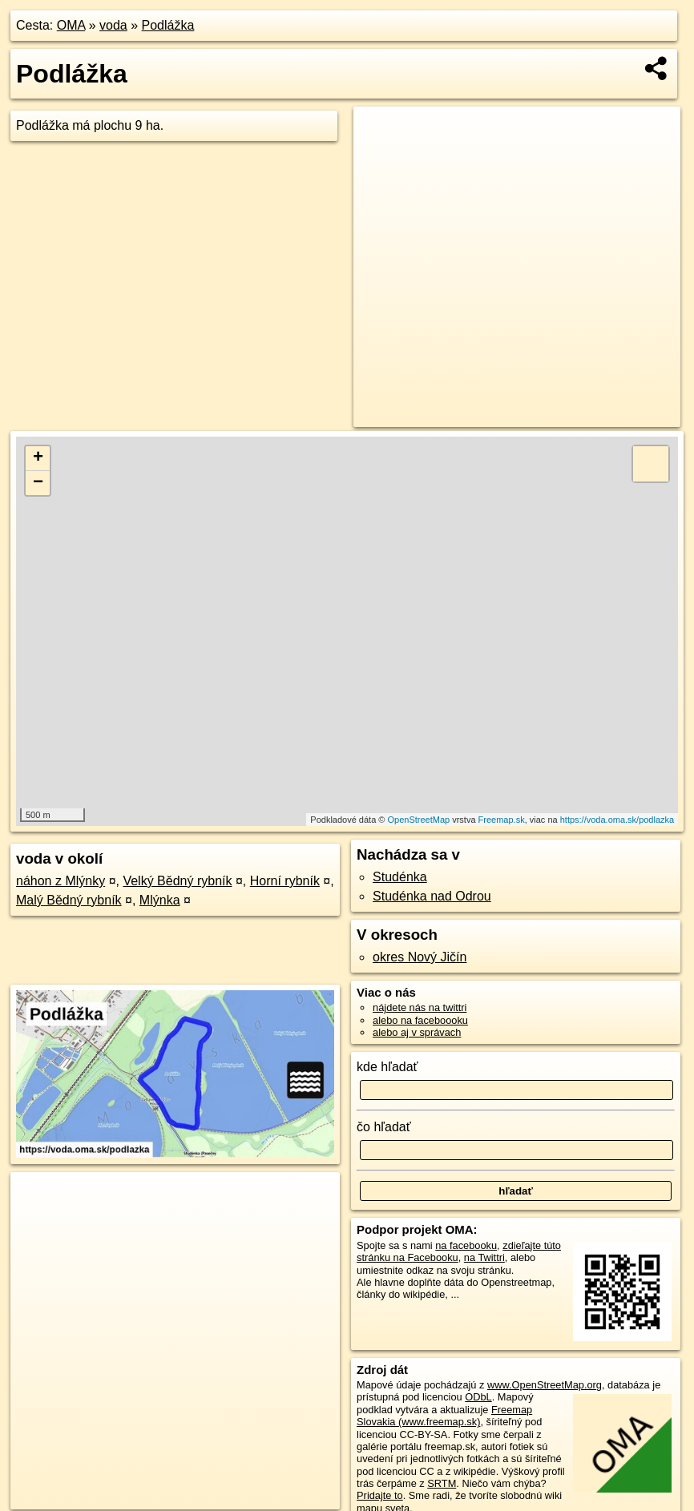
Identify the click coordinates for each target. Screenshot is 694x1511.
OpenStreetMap (418, 819)
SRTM (441, 1483)
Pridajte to (380, 1495)
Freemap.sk (501, 819)
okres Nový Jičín (419, 957)
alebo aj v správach (417, 1032)
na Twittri (484, 1257)
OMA (71, 25)
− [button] (38, 483)
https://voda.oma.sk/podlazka (617, 819)
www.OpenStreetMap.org (544, 1385)
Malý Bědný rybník (69, 900)
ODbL (478, 1397)
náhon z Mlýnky (60, 881)
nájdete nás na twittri (419, 1007)
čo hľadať (384, 1127)
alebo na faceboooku (420, 1020)
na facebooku (466, 1245)
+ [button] (38, 458)
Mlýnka (159, 900)
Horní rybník (285, 881)
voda (113, 25)
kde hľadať (387, 1067)
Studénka (400, 877)
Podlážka (168, 25)
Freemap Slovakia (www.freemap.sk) (444, 1416)
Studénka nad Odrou (432, 896)
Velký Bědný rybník (177, 881)
